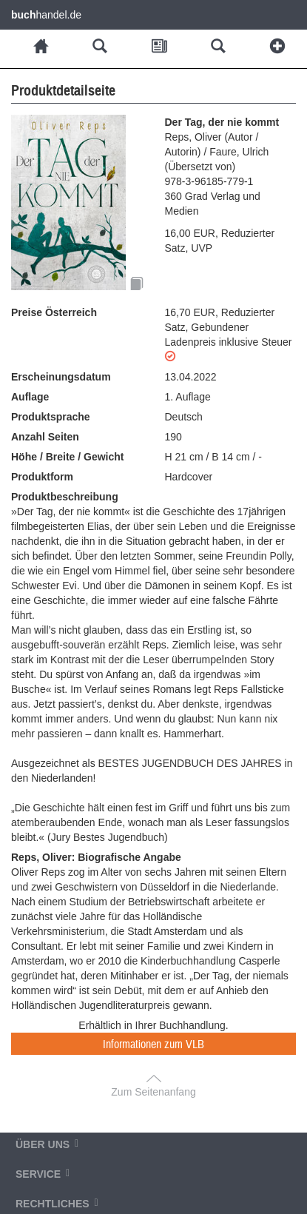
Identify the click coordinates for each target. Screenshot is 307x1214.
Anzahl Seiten (45, 437)
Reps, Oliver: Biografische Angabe (96, 857)
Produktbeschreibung (64, 497)
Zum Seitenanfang (153, 1092)
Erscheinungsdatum (61, 377)
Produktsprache (50, 417)
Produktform (42, 477)
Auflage (30, 397)
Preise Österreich (54, 312)
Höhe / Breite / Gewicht (67, 457)
